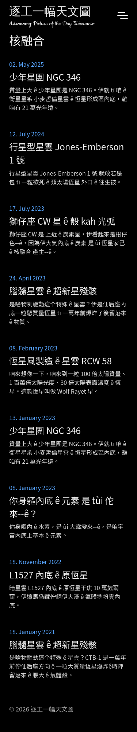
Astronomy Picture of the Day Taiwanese (51, 23)
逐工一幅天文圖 (50, 12)
